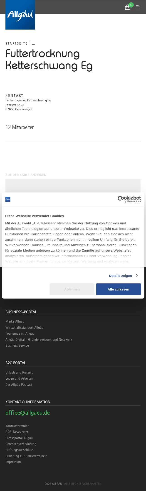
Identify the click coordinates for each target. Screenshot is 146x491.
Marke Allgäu (14, 321)
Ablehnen (72, 289)
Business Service (17, 345)
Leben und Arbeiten (19, 378)
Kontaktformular (17, 426)
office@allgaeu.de (27, 412)
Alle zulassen (118, 289)
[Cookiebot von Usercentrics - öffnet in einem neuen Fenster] (121, 199)
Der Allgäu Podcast (18, 385)
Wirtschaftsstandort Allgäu (24, 328)
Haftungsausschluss (19, 450)
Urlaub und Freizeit (19, 373)
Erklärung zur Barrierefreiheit (26, 456)
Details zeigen (120, 275)
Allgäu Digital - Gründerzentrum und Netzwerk (38, 340)
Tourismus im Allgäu (20, 333)
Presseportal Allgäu (19, 438)
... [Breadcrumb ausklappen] (33, 43)
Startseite (16, 43)
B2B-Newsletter (16, 432)
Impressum (13, 462)
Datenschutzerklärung (20, 444)
